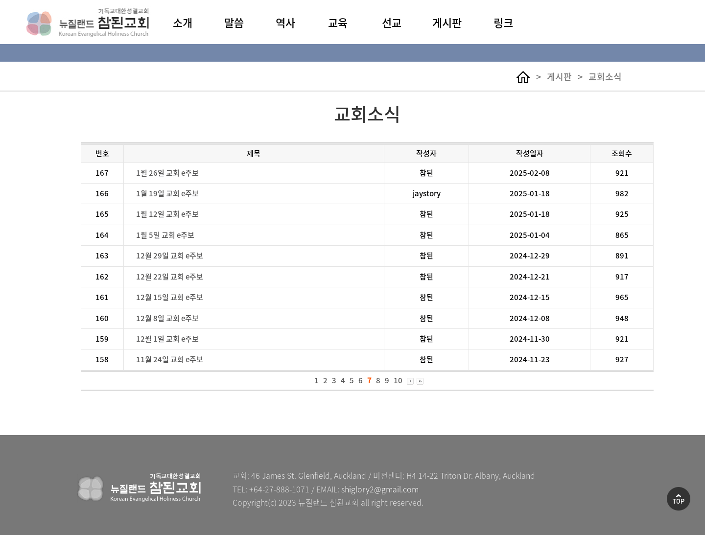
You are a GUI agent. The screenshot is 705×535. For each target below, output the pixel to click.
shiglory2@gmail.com (380, 489)
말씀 (234, 22)
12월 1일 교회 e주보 (167, 338)
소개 (182, 22)
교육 (338, 22)
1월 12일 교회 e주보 (167, 214)
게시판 (447, 22)
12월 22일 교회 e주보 (169, 276)
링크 (503, 22)
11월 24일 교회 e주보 (169, 359)
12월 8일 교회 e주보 (167, 318)
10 (398, 380)
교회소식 (605, 76)
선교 (391, 22)
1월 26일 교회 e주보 (167, 172)
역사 (285, 22)
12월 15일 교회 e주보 (169, 297)
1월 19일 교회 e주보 (167, 193)
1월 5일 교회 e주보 (165, 235)
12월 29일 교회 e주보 (169, 255)
